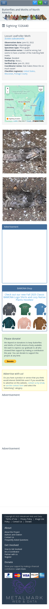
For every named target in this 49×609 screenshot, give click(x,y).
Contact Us (17, 521)
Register (8, 557)
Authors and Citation (13, 534)
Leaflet (15, 121)
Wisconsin (9, 73)
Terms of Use (11, 519)
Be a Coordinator (12, 551)
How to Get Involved (13, 549)
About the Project (12, 532)
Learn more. (21, 569)
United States (29, 71)
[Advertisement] (24, 256)
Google (29, 121)
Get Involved (12, 545)
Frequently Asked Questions (16, 540)
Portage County (20, 73)
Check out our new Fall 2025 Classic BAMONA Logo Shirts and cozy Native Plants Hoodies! (24, 297)
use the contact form (15, 385)
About (8, 527)
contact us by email (36, 383)
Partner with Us (11, 554)
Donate (28, 521)
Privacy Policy (26, 519)
